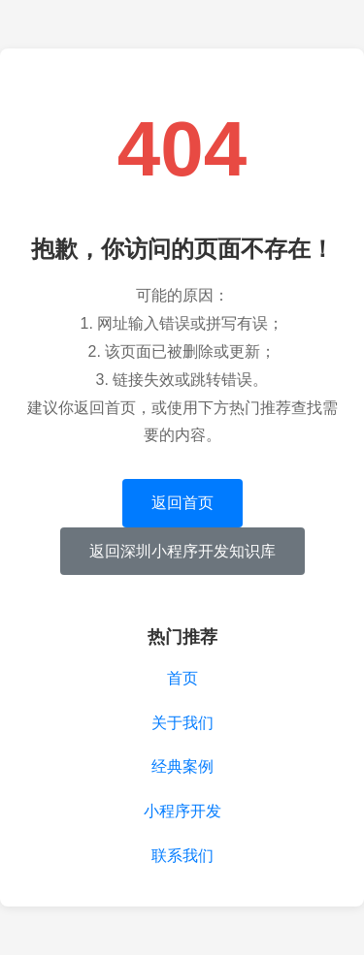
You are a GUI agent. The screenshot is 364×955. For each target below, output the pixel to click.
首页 (182, 678)
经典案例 (182, 766)
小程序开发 (182, 811)
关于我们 (182, 723)
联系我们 (182, 855)
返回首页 (182, 502)
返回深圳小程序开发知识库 (182, 551)
